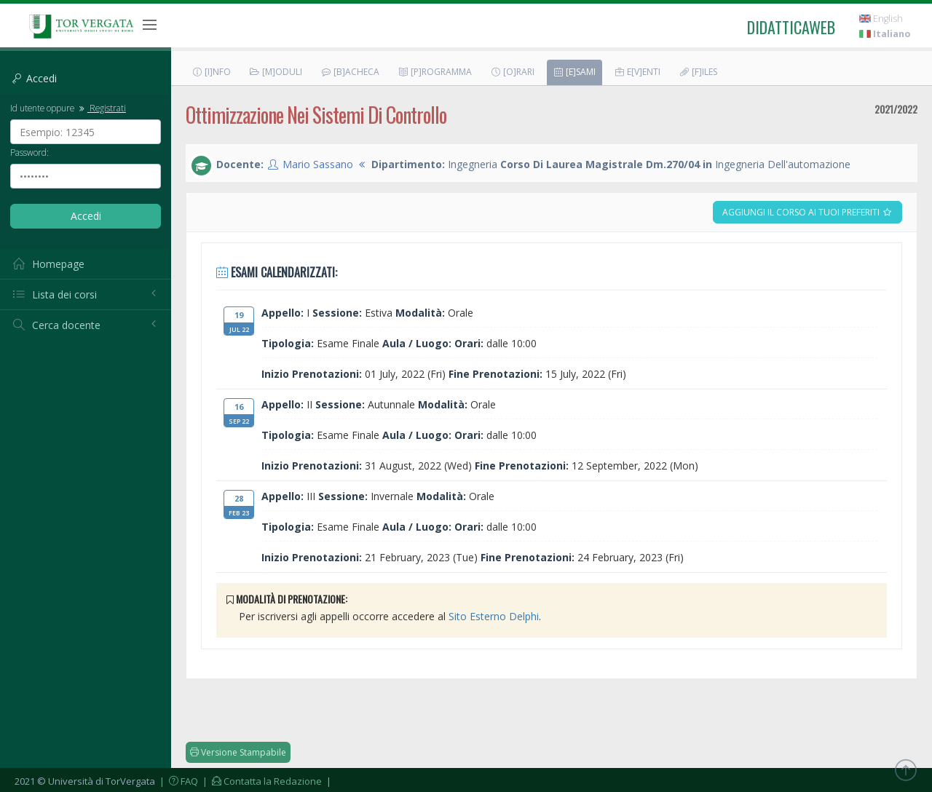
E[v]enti (637, 72)
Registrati (101, 108)
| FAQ (177, 781)
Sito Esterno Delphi (494, 616)
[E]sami (574, 72)
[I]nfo (211, 72)
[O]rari (512, 72)
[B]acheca (349, 72)
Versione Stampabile (238, 752)
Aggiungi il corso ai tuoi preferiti (807, 212)
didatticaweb (791, 27)
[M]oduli (275, 72)
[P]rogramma (435, 72)
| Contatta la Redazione (261, 781)
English (881, 18)
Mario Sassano (318, 164)
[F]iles (698, 72)
